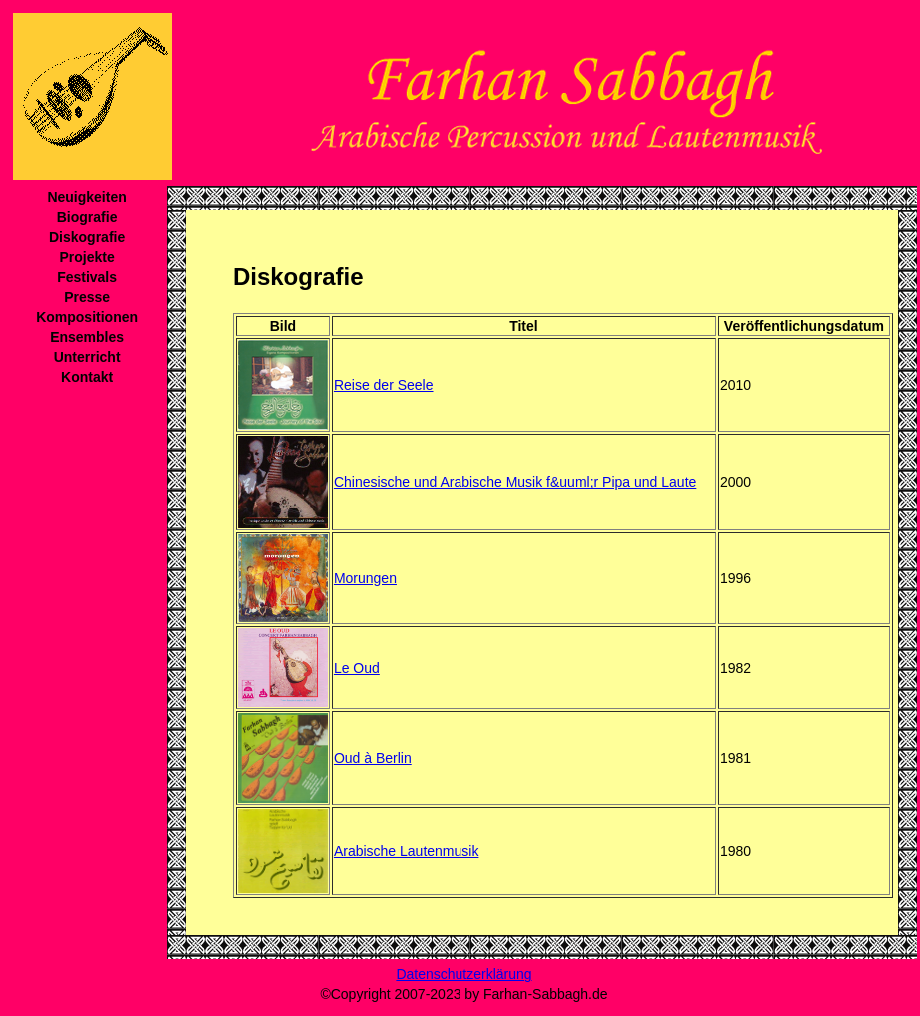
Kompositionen (87, 317)
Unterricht (87, 357)
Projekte (86, 257)
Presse (87, 297)
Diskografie (87, 237)
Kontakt (87, 377)
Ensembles (87, 337)
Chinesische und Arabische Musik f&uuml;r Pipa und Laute (515, 482)
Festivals (87, 277)
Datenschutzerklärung (463, 974)
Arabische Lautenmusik (406, 851)
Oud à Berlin (373, 758)
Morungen (365, 578)
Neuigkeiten (86, 197)
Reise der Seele (384, 385)
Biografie (87, 217)
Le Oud (357, 668)
